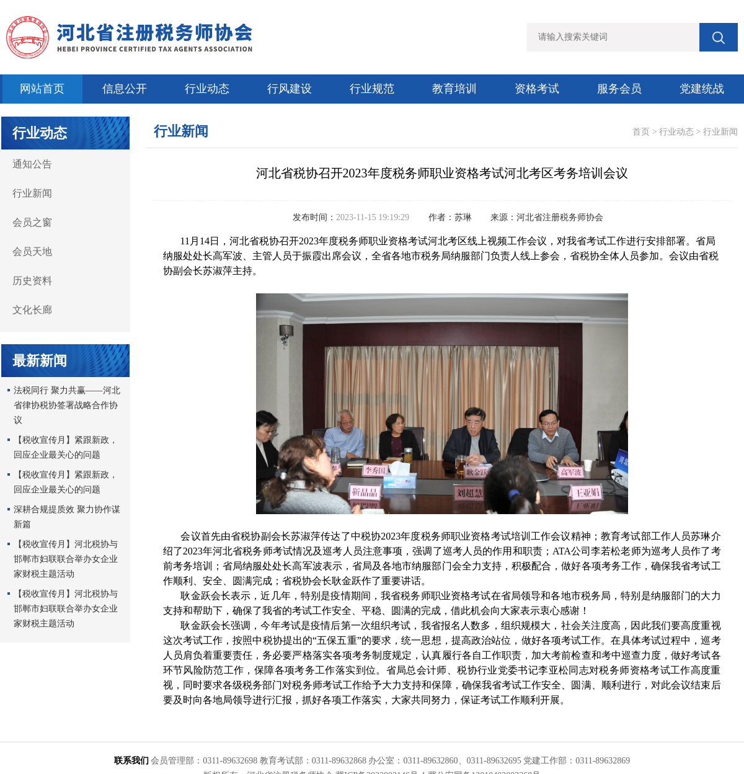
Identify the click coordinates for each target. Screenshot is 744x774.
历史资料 (32, 280)
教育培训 (454, 88)
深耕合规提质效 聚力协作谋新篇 (67, 517)
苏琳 (463, 217)
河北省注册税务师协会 (559, 217)
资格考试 (537, 88)
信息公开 (124, 88)
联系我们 (131, 760)
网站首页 (42, 88)
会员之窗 (32, 222)
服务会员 (619, 88)
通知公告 (32, 164)
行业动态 (207, 88)
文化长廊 (32, 310)
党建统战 (702, 88)
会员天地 (32, 251)
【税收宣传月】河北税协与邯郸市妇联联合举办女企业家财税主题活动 (66, 559)
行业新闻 (32, 193)
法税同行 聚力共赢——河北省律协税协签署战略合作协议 (67, 405)
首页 (641, 131)
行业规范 (372, 88)
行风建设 (289, 88)
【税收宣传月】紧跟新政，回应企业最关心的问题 (66, 447)
